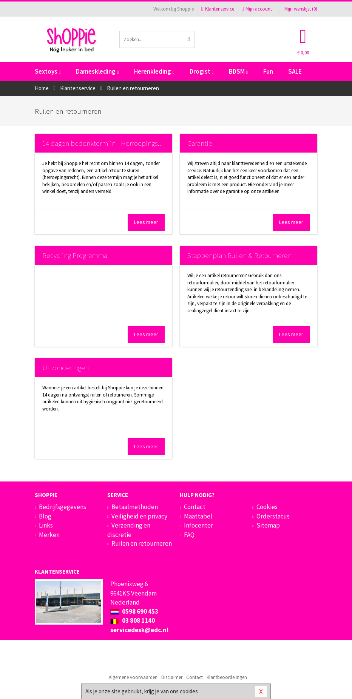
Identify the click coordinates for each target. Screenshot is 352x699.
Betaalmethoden (134, 507)
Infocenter (198, 525)
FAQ (189, 535)
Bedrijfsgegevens (62, 507)
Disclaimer (171, 677)
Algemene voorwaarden (133, 677)
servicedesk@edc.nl (139, 630)
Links (46, 525)
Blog (45, 516)
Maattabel (198, 516)
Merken (49, 535)
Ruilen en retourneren (141, 543)
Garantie (199, 143)
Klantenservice (217, 9)
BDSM (238, 71)
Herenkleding (154, 71)
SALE (295, 71)
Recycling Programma (74, 255)
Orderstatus (273, 516)
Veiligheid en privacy (139, 516)
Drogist (201, 71)
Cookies (267, 507)
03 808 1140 (132, 620)
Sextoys (47, 71)
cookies (189, 691)
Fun (268, 71)
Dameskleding (97, 71)
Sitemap (268, 525)
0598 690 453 (134, 611)
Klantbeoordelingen (227, 677)
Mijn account (257, 9)
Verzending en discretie (128, 530)
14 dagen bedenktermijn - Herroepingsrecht (107, 143)
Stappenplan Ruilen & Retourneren (239, 255)
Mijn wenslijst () (298, 9)
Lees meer (146, 222)
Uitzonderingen (65, 367)
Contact (194, 507)
